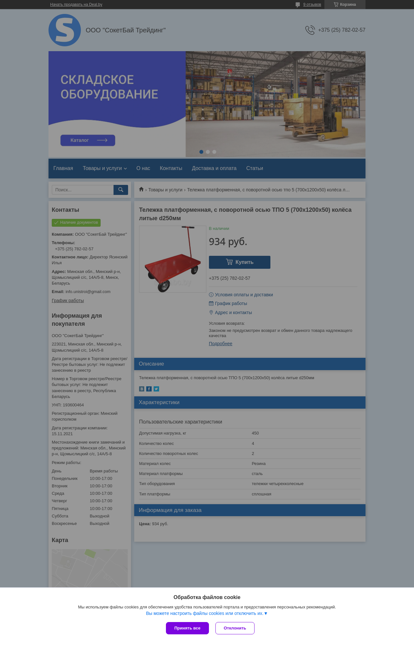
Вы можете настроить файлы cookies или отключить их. (204, 613)
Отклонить (235, 628)
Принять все (187, 628)
